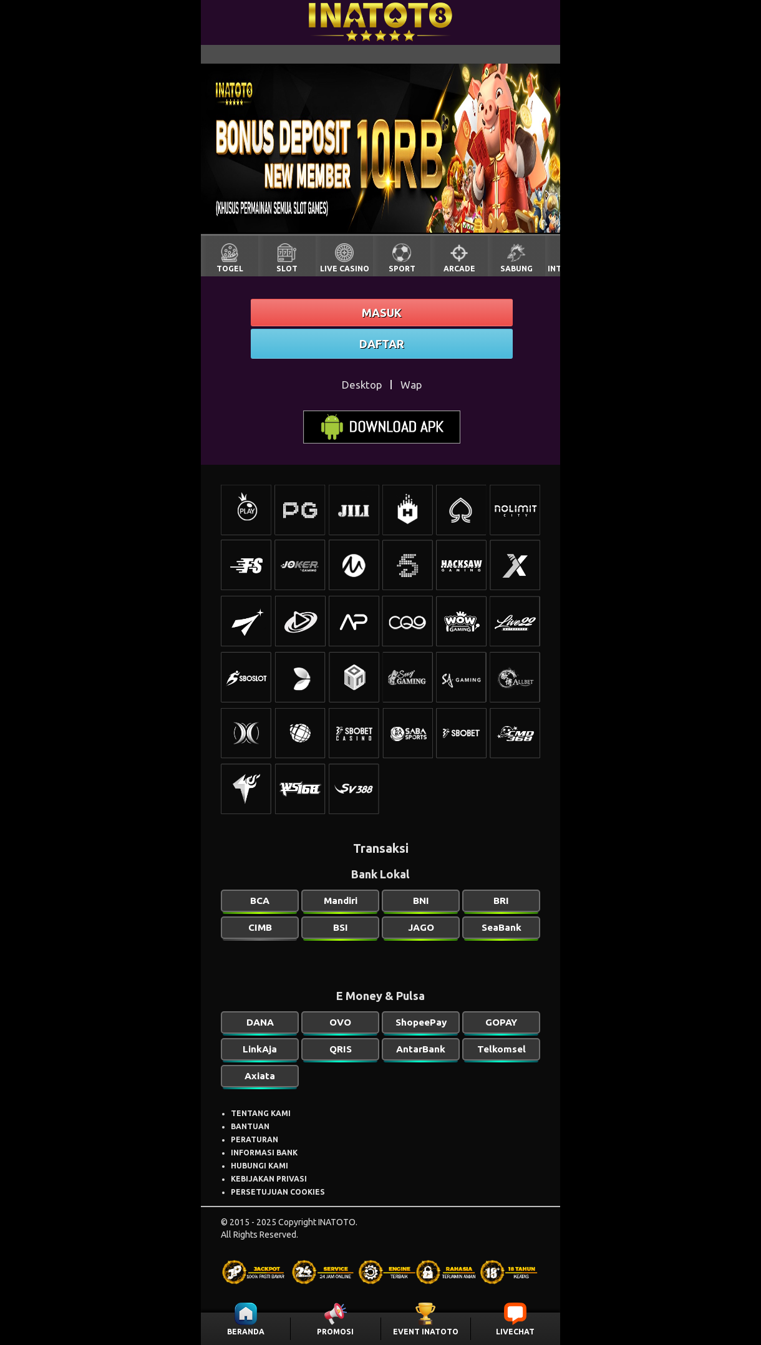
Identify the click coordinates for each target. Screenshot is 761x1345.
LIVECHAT (515, 1332)
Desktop (362, 385)
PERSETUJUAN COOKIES (278, 1192)
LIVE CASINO (344, 269)
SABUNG (516, 269)
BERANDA (245, 1332)
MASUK (382, 312)
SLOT (287, 269)
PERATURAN (254, 1139)
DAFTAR (381, 343)
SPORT (402, 269)
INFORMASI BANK (264, 1152)
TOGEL (229, 269)
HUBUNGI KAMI (259, 1166)
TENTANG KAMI (261, 1113)
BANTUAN (250, 1126)
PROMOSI (335, 1332)
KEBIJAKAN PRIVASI (269, 1179)
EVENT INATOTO (425, 1332)
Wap (411, 385)
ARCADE (459, 269)
